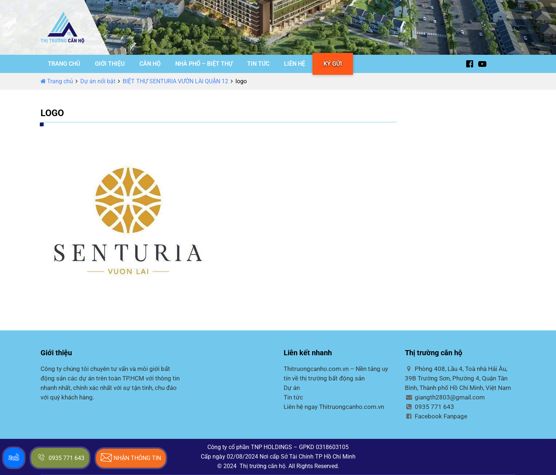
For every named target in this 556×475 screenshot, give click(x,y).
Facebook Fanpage (436, 416)
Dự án (292, 387)
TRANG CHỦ (64, 63)
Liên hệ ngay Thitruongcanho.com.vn (334, 406)
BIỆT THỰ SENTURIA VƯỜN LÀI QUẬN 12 (175, 81)
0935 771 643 (429, 406)
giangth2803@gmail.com (445, 397)
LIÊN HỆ (294, 63)
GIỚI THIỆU (110, 63)
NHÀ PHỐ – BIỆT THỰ (204, 63)
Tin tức (293, 397)
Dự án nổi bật (97, 81)
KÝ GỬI (332, 63)
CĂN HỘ (150, 63)
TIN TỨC (258, 63)
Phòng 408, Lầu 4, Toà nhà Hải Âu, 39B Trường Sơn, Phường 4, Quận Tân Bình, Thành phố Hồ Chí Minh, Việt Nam (458, 378)
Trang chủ (57, 81)
